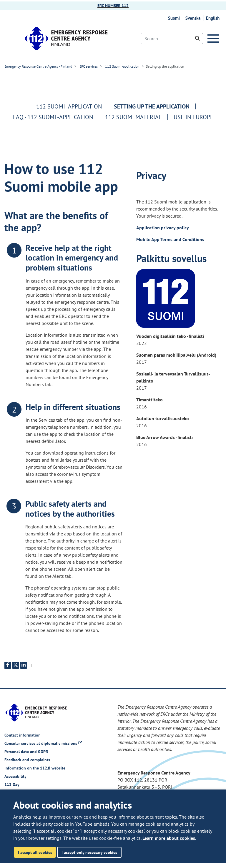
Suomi (175, 18)
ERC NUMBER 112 (113, 5)
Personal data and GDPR (26, 751)
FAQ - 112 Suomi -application (53, 117)
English (214, 18)
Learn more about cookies (168, 838)
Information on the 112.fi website (34, 768)
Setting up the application (152, 106)
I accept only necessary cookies (89, 852)
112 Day (11, 784)
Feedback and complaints (27, 759)
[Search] (172, 38)
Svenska (193, 18)
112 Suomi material (133, 117)
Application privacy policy (163, 228)
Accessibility (15, 776)
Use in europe (193, 117)
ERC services (88, 66)
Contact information (22, 735)
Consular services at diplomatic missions (43, 743)
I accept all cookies (35, 852)
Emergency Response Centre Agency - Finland (38, 66)
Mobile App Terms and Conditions (170, 239)
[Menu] (214, 39)
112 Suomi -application (121, 66)
